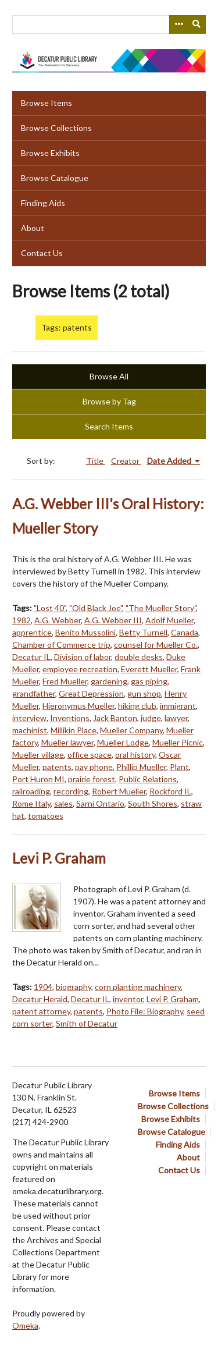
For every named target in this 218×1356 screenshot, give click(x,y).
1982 (21, 620)
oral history (135, 754)
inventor (128, 999)
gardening (109, 681)
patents (57, 767)
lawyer (176, 718)
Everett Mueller (149, 669)
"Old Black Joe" (95, 608)
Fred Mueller (64, 681)
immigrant (178, 706)
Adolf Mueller (169, 620)
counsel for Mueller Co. (156, 644)
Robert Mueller (119, 791)
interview (29, 718)
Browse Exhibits (50, 153)
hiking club (137, 706)
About (32, 228)
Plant (179, 767)
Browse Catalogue (54, 178)
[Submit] (197, 24)
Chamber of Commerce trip (61, 644)
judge (151, 718)
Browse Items (46, 103)
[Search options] (178, 24)
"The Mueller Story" (161, 608)
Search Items (109, 426)
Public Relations (148, 779)
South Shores (152, 803)
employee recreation (79, 669)
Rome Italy (31, 803)
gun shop (144, 693)
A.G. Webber (57, 620)
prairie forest (91, 779)
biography (73, 987)
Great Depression (91, 693)
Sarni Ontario (100, 803)
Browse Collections (56, 128)
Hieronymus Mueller (78, 706)
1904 (43, 987)
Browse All (109, 376)
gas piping (149, 681)
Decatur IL (31, 657)
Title (95, 461)
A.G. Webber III (113, 620)
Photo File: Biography (144, 1011)
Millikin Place (74, 730)
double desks (139, 657)
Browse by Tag (109, 401)
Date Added (170, 461)
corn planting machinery (138, 987)
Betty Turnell (143, 632)
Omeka (25, 1325)
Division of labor (82, 657)
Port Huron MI (38, 779)
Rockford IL (170, 791)
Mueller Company (131, 730)
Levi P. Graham (59, 858)
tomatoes (45, 816)
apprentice (32, 632)
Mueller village (38, 754)
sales (63, 803)
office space (89, 754)
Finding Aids (43, 203)
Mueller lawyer (67, 742)
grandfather (33, 693)
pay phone (94, 767)
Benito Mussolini (85, 632)
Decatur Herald (39, 999)
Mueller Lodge (123, 742)
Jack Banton (115, 718)
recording (70, 791)
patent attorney (41, 1011)
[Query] (109, 24)
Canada (184, 632)
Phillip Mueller (141, 767)
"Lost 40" (50, 608)
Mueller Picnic (177, 742)
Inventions (70, 718)
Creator (126, 461)
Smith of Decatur (86, 1023)
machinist (29, 730)
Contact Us (42, 253)
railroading (31, 791)
